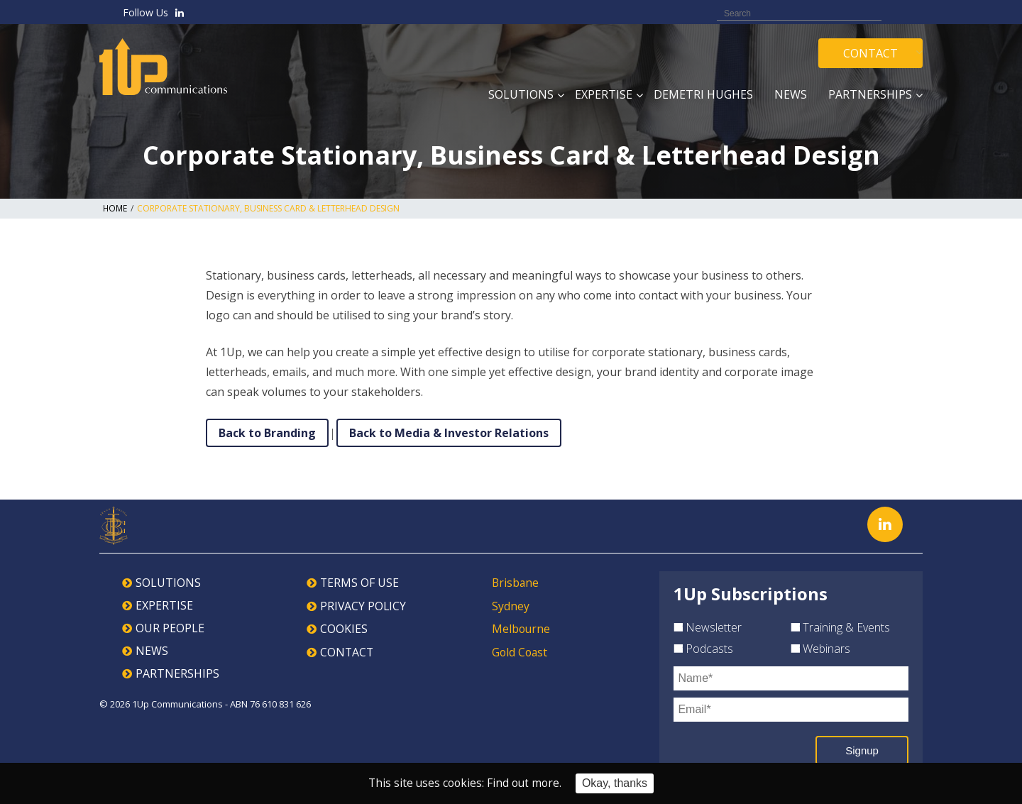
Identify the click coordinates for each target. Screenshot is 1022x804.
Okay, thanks (616, 783)
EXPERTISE (164, 605)
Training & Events (840, 627)
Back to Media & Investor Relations (449, 433)
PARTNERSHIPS (177, 673)
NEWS (152, 651)
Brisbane (516, 582)
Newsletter (708, 627)
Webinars (820, 648)
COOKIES (344, 628)
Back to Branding (267, 433)
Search (900, 12)
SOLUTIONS (168, 582)
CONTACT (347, 651)
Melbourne (521, 628)
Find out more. (525, 783)
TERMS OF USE (360, 582)
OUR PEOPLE (170, 628)
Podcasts (703, 648)
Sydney (510, 605)
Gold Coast (520, 651)
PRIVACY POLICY (363, 605)
